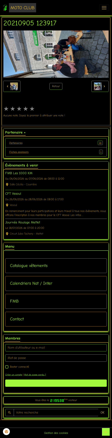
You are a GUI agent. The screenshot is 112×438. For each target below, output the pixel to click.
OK (102, 412)
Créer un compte (13, 374)
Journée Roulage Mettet (22, 222)
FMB (14, 301)
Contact (17, 319)
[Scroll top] (106, 432)
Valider (56, 383)
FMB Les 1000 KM (18, 173)
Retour (56, 86)
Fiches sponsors (56, 152)
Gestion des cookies (56, 432)
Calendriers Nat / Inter (31, 283)
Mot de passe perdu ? (35, 374)
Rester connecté (19, 366)
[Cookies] (6, 431)
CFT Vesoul (13, 194)
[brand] (19, 7)
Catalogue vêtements (29, 265)
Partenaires (56, 143)
